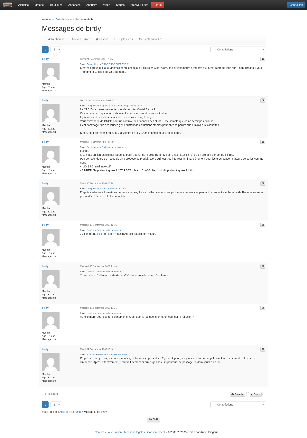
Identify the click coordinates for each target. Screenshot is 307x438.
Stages (120, 4)
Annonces (74, 4)
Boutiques (56, 4)
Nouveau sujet (80, 39)
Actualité (23, 4)
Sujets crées (123, 39)
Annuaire (91, 4)
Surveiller (237, 394)
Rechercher (56, 39)
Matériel (39, 4)
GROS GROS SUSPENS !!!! (115, 64)
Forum (158, 4)
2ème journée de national (114, 188)
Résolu (153, 419)
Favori (255, 394)
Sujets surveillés (150, 39)
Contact (99, 432)
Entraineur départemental (109, 230)
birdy (45, 58)
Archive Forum (139, 4)
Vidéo (106, 4)
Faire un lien (114, 432)
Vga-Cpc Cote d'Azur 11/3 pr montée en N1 (122, 105)
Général (90, 230)
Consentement (156, 432)
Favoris (102, 39)
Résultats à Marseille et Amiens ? (113, 354)
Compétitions (93, 64)
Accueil (59, 19)
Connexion (296, 4)
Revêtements (93, 147)
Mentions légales (134, 432)
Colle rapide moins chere (114, 147)
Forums (68, 19)
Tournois (91, 354)
